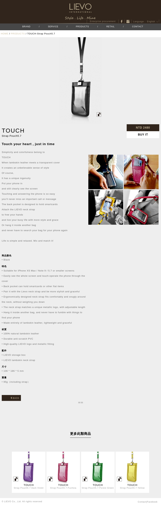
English (151, 22)
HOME (4, 33)
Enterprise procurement (103, 21)
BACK (14, 398)
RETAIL (110, 26)
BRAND (26, 26)
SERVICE (53, 26)
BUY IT (143, 134)
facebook (121, 21)
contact (142, 502)
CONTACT (137, 26)
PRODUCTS (82, 26)
